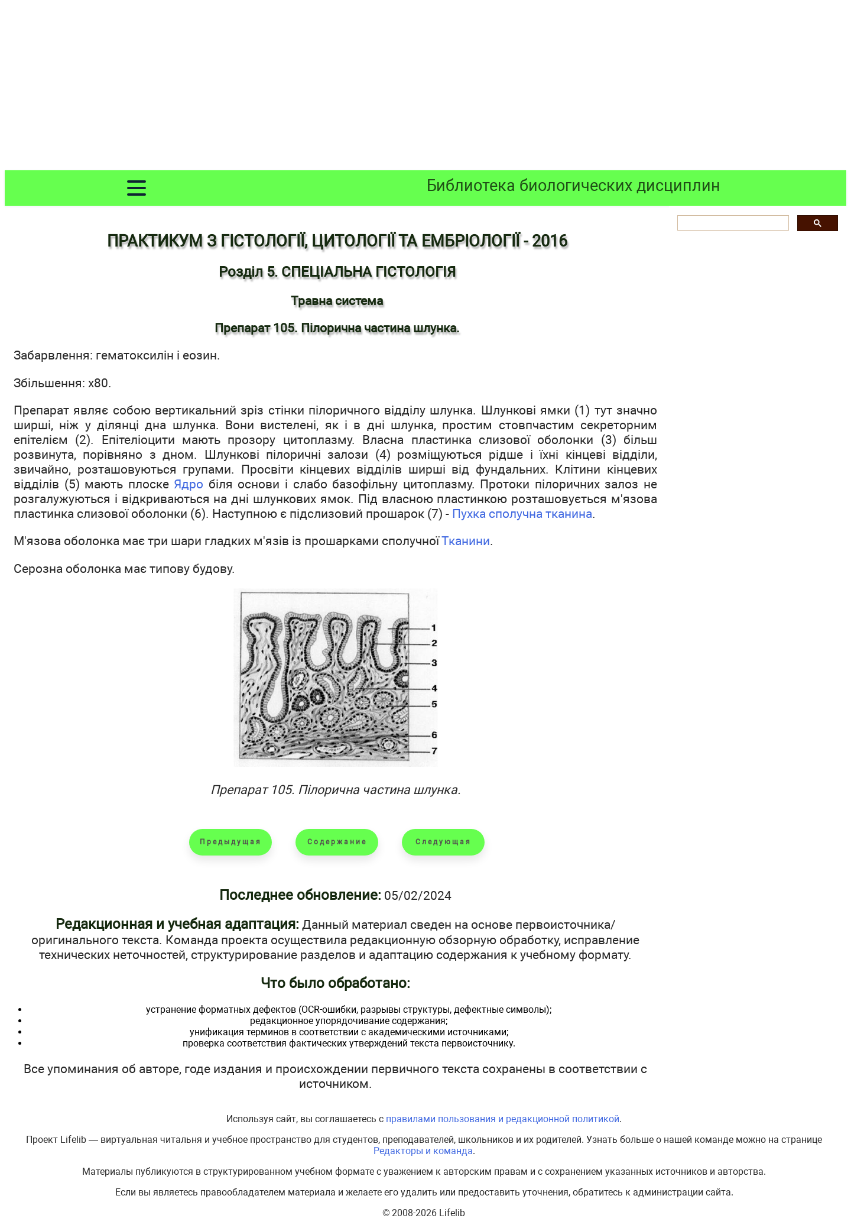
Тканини (465, 540)
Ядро (188, 484)
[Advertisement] (425, 87)
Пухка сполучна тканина (522, 513)
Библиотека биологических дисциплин (573, 185)
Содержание (337, 842)
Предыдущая (231, 842)
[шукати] (732, 223)
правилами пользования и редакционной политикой (502, 1119)
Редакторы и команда (423, 1150)
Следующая (443, 842)
